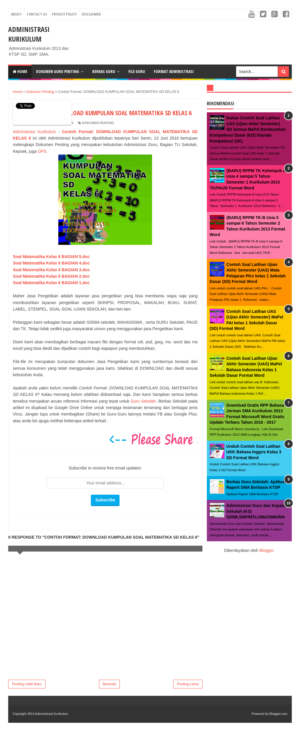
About (16, 14)
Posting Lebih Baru (27, 684)
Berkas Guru (103, 71)
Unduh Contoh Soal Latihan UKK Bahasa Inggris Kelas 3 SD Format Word (254, 452)
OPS (42, 151)
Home (20, 71)
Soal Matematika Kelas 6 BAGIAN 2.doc (51, 276)
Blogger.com (278, 713)
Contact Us (37, 14)
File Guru (136, 71)
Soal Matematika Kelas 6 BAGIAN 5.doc (51, 256)
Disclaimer (91, 14)
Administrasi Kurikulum (29, 34)
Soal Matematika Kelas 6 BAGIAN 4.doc (51, 263)
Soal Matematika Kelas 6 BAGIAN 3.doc (51, 269)
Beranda (109, 684)
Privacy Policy (64, 14)
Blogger (266, 550)
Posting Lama (187, 684)
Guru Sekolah (143, 401)
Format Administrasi (174, 71)
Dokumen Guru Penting (57, 71)
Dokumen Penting (98, 123)
